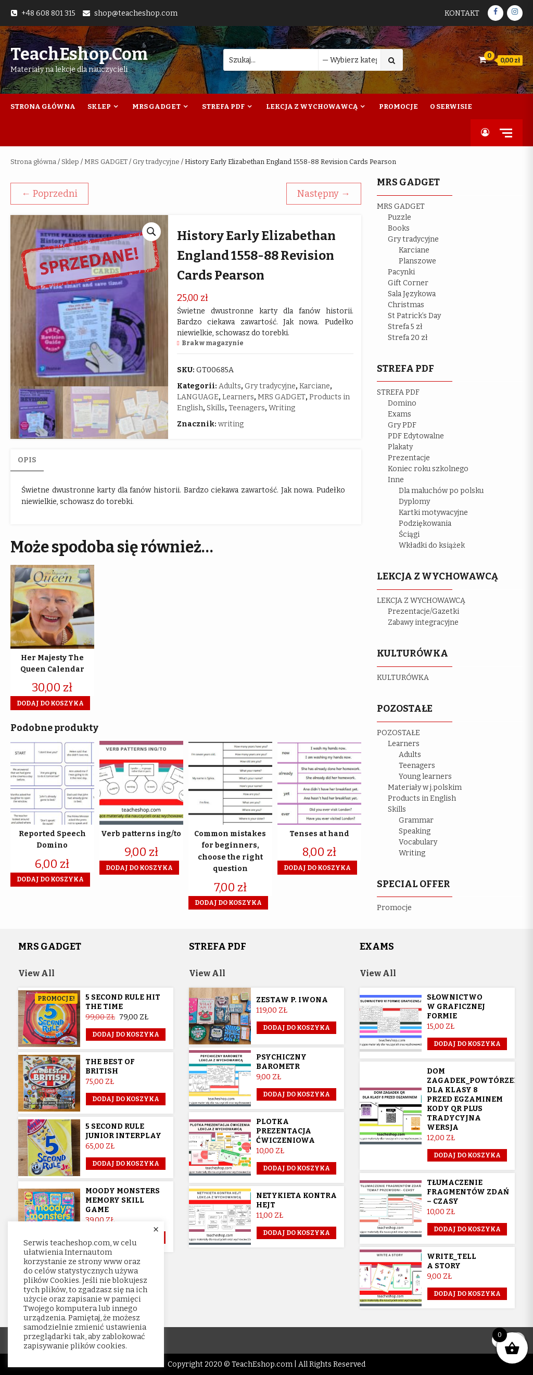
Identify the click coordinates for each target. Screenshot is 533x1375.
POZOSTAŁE (398, 732)
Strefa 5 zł (405, 326)
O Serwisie (451, 106)
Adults (230, 386)
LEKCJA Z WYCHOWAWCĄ (421, 600)
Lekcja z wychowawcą (312, 106)
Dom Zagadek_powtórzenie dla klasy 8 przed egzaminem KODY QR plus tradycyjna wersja (477, 1099)
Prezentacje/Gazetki (423, 611)
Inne (396, 479)
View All (36, 973)
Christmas (406, 304)
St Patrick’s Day (414, 315)
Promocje (398, 106)
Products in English (422, 798)
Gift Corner (408, 283)
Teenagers (247, 407)
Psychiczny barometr (281, 1062)
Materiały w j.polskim (425, 787)
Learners (238, 397)
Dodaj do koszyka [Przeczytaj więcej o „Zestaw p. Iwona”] (296, 1027)
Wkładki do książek (432, 545)
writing (231, 424)
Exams (399, 414)
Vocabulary (418, 842)
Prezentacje (409, 457)
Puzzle (399, 217)
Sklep (99, 106)
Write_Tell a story (451, 1261)
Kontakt (462, 13)
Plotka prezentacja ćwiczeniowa (285, 1131)
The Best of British (110, 1066)
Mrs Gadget (156, 106)
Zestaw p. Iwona (292, 999)
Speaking (414, 831)
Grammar (416, 820)
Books (399, 228)
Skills (216, 407)
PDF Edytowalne (416, 436)
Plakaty (400, 447)
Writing (282, 407)
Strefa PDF (223, 106)
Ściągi (409, 534)
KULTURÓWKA (403, 677)
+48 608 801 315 (48, 13)
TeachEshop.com (79, 54)
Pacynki (401, 272)
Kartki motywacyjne (433, 512)
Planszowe (417, 261)
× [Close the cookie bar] (156, 1229)
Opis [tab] (27, 460)
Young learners (425, 776)
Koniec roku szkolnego (428, 468)
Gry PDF (402, 425)
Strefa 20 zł (408, 337)
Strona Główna (42, 106)
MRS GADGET (106, 162)
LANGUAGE (198, 397)
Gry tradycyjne (156, 162)
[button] (151, 231)
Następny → (323, 193)
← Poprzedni (49, 193)
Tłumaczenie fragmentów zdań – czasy (468, 1192)
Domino (402, 403)
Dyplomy (414, 501)
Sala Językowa (412, 293)
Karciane (314, 386)
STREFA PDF (398, 392)
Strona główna (33, 162)
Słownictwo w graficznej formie (456, 1006)
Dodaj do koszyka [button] (50, 703)
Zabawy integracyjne (423, 622)
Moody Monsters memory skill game (122, 1200)
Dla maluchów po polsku (441, 490)
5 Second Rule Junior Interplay (123, 1131)
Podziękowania (425, 523)
